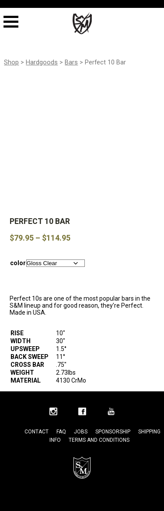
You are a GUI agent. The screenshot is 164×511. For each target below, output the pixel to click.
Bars (71, 62)
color (18, 262)
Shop (11, 62)
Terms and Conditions (99, 440)
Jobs (80, 432)
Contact (36, 432)
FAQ (61, 432)
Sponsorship (112, 432)
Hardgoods (42, 62)
